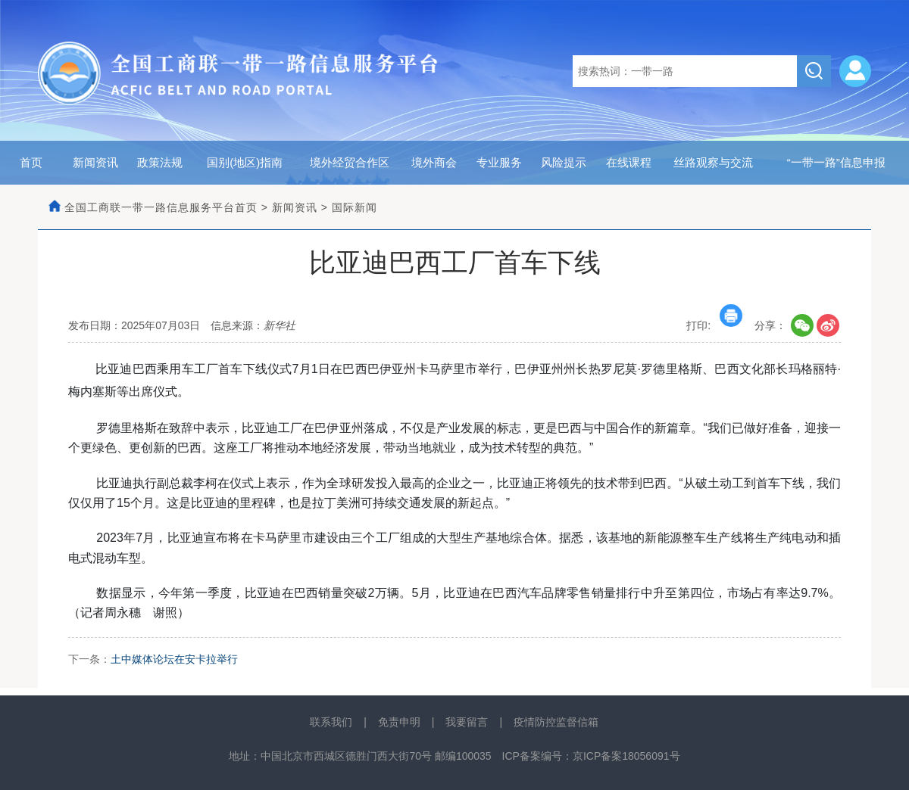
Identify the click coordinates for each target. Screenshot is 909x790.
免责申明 (399, 722)
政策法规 (160, 162)
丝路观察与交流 (713, 162)
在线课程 (628, 162)
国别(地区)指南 (245, 162)
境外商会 (434, 162)
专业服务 (499, 162)
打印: (714, 325)
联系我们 (331, 722)
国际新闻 (354, 207)
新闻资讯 (95, 162)
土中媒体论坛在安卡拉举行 (174, 659)
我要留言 (466, 722)
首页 (31, 162)
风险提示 (563, 162)
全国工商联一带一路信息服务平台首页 (161, 207)
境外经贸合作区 (349, 162)
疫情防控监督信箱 (556, 722)
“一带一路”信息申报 (836, 162)
